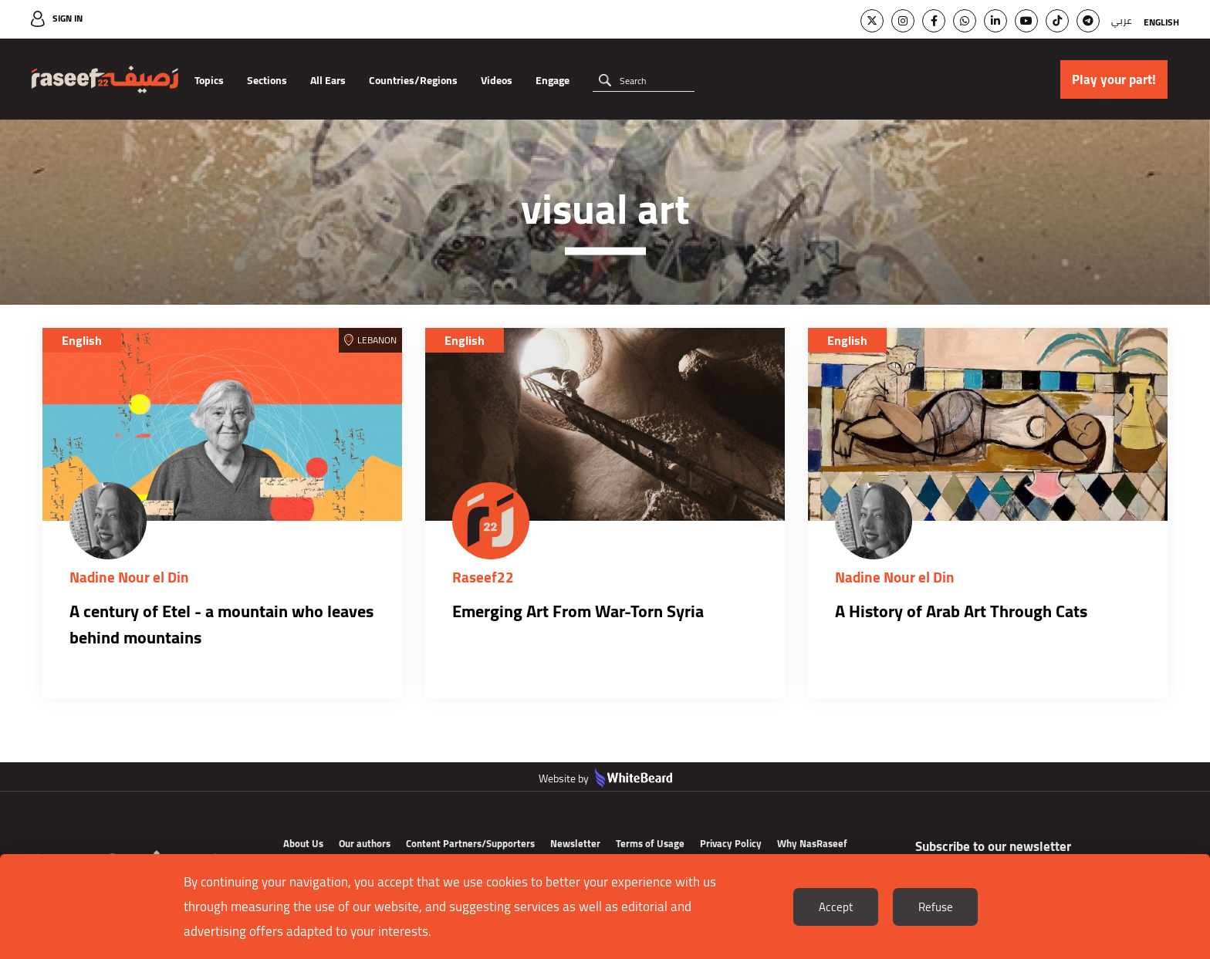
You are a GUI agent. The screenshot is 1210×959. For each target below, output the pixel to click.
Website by (605, 778)
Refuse (935, 907)
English (1161, 22)
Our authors (364, 843)
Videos (496, 80)
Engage (553, 80)
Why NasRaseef (812, 843)
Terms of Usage (650, 843)
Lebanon (377, 340)
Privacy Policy (731, 843)
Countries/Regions (413, 80)
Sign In (67, 18)
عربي (1121, 20)
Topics (209, 80)
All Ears (328, 80)
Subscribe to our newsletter (993, 846)
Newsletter (575, 843)
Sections (267, 80)
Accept (836, 907)
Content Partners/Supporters (470, 843)
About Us (303, 843)
